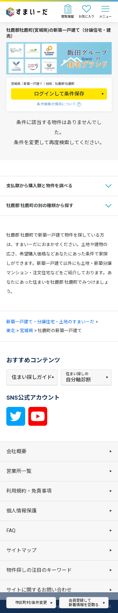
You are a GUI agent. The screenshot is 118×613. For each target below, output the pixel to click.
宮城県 (26, 330)
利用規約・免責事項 (29, 491)
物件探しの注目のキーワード (39, 570)
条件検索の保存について (56, 104)
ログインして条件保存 (59, 94)
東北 (10, 330)
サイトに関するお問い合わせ (39, 590)
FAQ (10, 531)
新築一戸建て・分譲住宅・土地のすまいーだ (50, 321)
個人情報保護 (21, 511)
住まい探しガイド (32, 377)
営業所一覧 (18, 471)
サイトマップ (21, 550)
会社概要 (16, 451)
